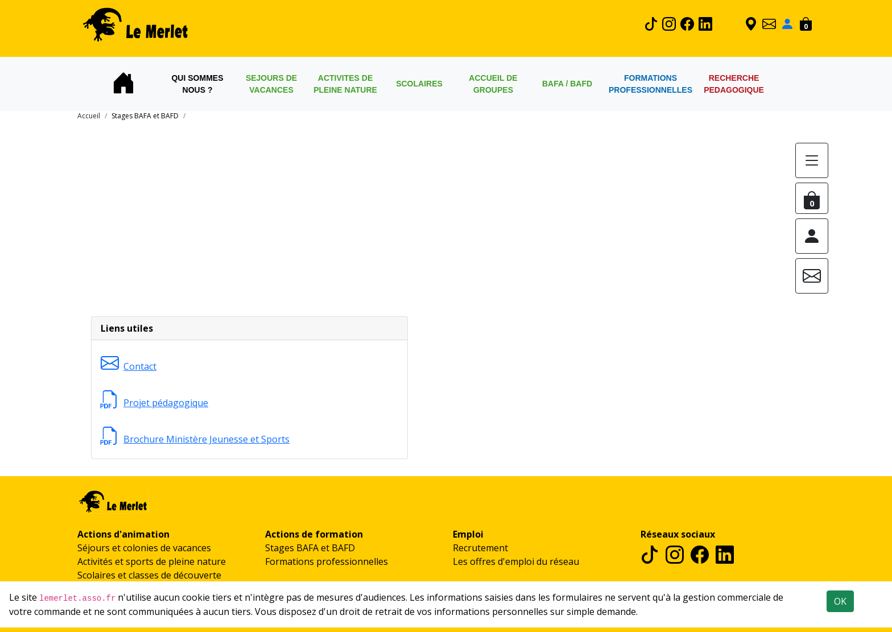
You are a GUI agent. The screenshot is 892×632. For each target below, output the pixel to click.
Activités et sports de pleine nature (151, 561)
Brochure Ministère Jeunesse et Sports (195, 439)
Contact (128, 366)
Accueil (88, 116)
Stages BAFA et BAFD (310, 548)
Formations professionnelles (326, 561)
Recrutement (480, 548)
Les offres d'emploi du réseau (516, 561)
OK (840, 601)
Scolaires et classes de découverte (149, 575)
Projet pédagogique (154, 402)
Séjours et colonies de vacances (144, 548)
